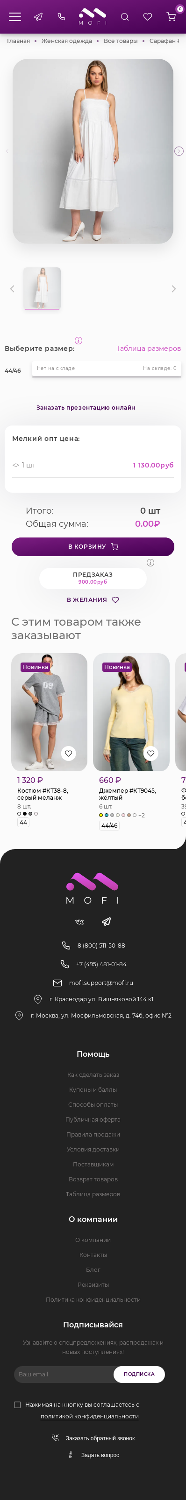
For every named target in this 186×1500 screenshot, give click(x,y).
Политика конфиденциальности (93, 1299)
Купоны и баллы (93, 1089)
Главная (18, 40)
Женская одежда (67, 40)
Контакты (93, 1254)
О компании (93, 1239)
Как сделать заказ (93, 1074)
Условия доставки (93, 1149)
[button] (179, 151)
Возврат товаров (93, 1179)
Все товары (121, 40)
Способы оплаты (93, 1104)
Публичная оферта (93, 1119)
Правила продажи (93, 1134)
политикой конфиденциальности (90, 1416)
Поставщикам (93, 1164)
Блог (93, 1269)
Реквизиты (93, 1284)
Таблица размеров (148, 348)
